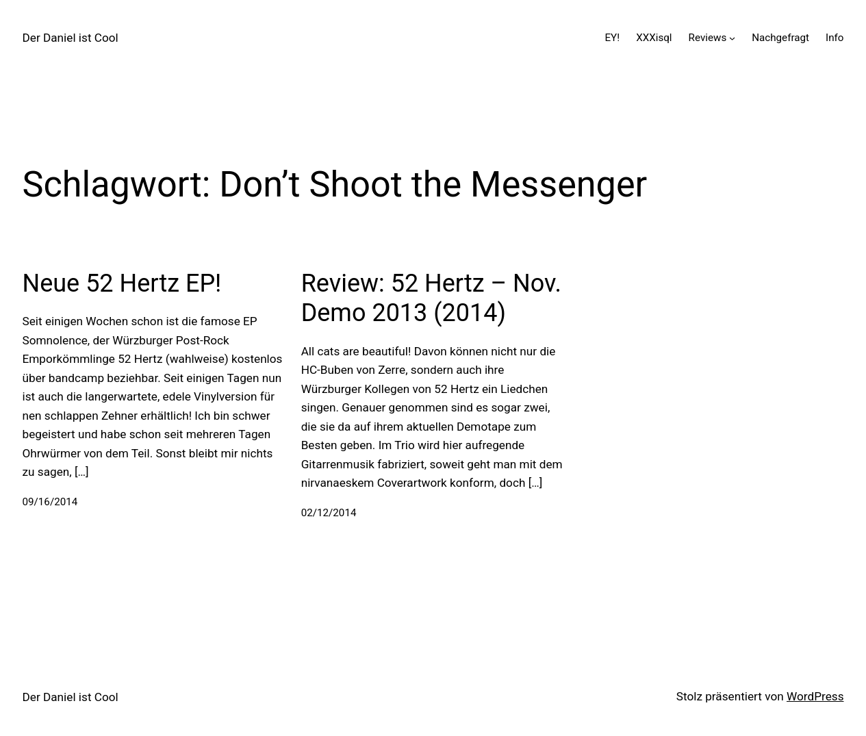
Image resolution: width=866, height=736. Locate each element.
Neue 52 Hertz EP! (122, 283)
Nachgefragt (780, 37)
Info (834, 37)
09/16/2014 (50, 502)
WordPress (815, 696)
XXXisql (654, 37)
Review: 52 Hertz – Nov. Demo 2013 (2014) (431, 298)
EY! (612, 37)
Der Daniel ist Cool (70, 38)
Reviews (708, 37)
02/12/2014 (329, 513)
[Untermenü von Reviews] (732, 38)
